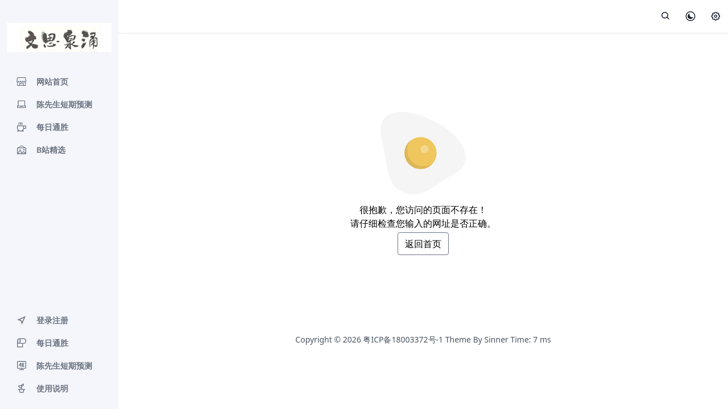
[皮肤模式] (690, 17)
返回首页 (423, 243)
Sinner (496, 339)
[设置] (715, 17)
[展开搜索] (665, 16)
